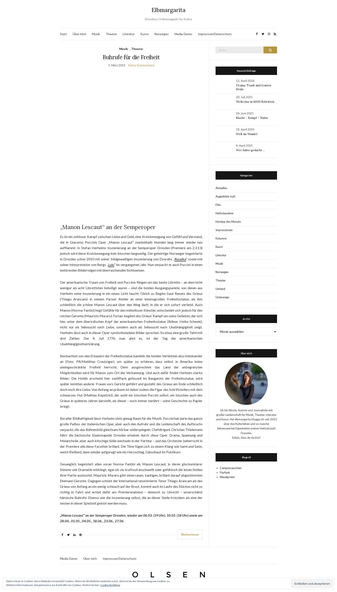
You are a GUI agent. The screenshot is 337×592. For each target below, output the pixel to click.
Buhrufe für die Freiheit (131, 57)
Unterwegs (222, 297)
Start (63, 34)
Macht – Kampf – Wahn (252, 118)
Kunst (144, 34)
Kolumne (221, 238)
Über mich (79, 34)
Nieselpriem (227, 477)
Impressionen (224, 230)
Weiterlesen (190, 534)
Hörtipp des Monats (228, 221)
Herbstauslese (224, 213)
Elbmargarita (168, 10)
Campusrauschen (230, 468)
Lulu (111, 265)
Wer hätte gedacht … (250, 150)
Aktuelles (221, 188)
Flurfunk (225, 472)
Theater (111, 34)
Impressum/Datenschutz (214, 34)
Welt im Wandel (247, 134)
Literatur (129, 34)
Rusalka (180, 259)
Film (218, 205)
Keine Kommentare (141, 65)
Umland (220, 289)
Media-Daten (183, 34)
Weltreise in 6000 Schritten (255, 102)
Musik (96, 34)
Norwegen (162, 34)
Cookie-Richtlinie (110, 585)
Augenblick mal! (226, 196)
